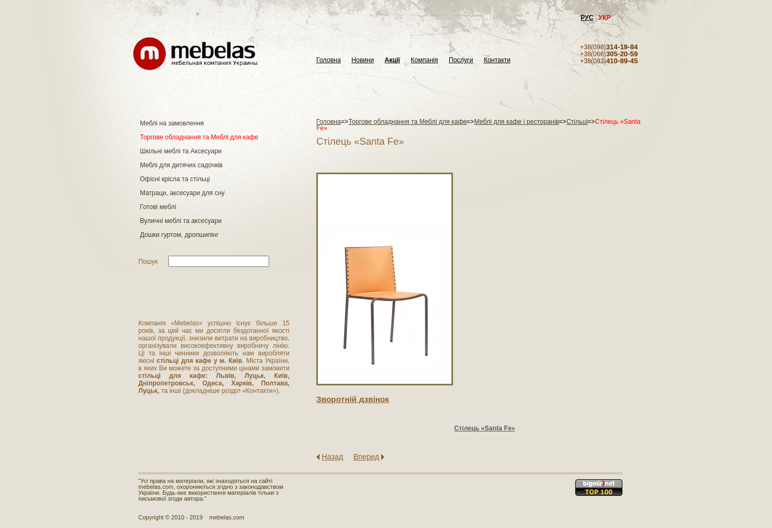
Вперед (366, 456)
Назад (332, 456)
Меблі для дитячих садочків (181, 165)
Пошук (148, 261)
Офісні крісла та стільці (175, 179)
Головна (328, 60)
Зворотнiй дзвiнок (352, 399)
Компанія (424, 60)
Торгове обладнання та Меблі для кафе (199, 137)
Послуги (461, 60)
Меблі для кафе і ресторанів (516, 121)
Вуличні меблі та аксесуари (180, 221)
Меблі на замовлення (172, 123)
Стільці (577, 121)
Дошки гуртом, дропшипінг (179, 235)
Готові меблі (158, 207)
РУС (587, 17)
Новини (363, 60)
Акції (392, 60)
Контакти (497, 60)
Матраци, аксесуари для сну (182, 193)
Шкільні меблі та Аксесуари (180, 151)
